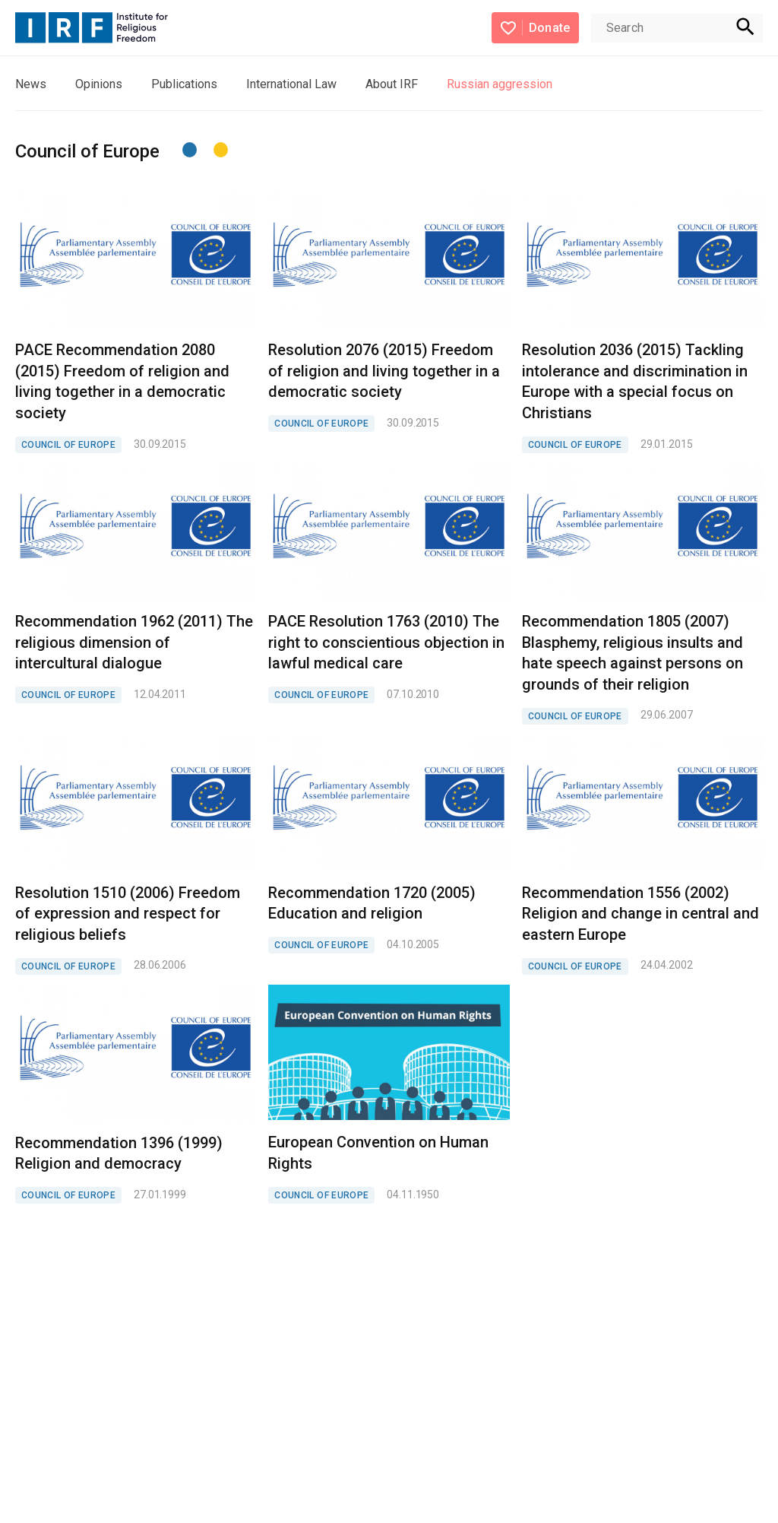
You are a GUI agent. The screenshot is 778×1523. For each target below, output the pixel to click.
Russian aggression (499, 84)
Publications (184, 84)
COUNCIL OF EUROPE (68, 444)
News (30, 84)
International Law (291, 84)
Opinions (98, 84)
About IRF (391, 84)
